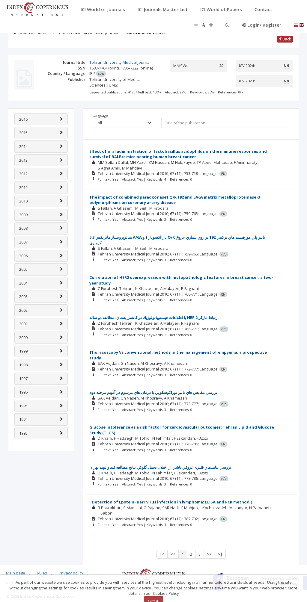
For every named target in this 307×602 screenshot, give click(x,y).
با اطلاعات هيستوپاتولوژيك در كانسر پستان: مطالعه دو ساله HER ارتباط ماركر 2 (154, 317)
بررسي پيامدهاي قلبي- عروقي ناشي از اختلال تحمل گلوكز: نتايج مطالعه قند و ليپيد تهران (160, 467)
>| (220, 554)
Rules (42, 573)
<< (173, 554)
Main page (15, 573)
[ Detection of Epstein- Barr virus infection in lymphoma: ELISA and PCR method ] (170, 502)
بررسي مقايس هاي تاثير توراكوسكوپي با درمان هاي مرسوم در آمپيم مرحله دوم (153, 392)
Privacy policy (71, 573)
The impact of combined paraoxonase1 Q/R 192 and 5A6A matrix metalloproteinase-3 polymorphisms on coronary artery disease (174, 199)
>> (209, 554)
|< (162, 554)
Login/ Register (261, 25)
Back (285, 39)
